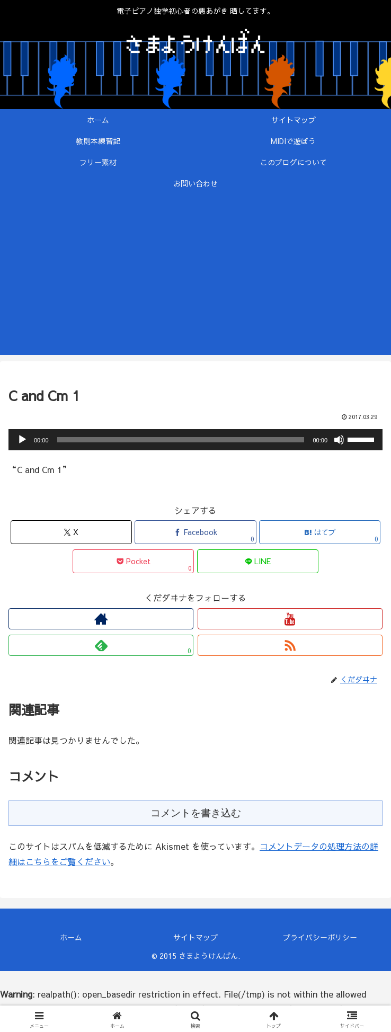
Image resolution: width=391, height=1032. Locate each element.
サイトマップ (195, 937)
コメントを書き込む (195, 813)
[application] (195, 439)
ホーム (71, 937)
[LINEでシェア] (257, 561)
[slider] (181, 439)
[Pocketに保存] (133, 561)
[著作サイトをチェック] (100, 618)
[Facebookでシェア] (195, 532)
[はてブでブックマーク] (319, 532)
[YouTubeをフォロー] (290, 618)
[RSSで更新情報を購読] (290, 645)
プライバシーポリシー (320, 937)
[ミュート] (339, 439)
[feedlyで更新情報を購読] (100, 645)
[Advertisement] (195, 281)
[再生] (22, 439)
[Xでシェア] (71, 532)
